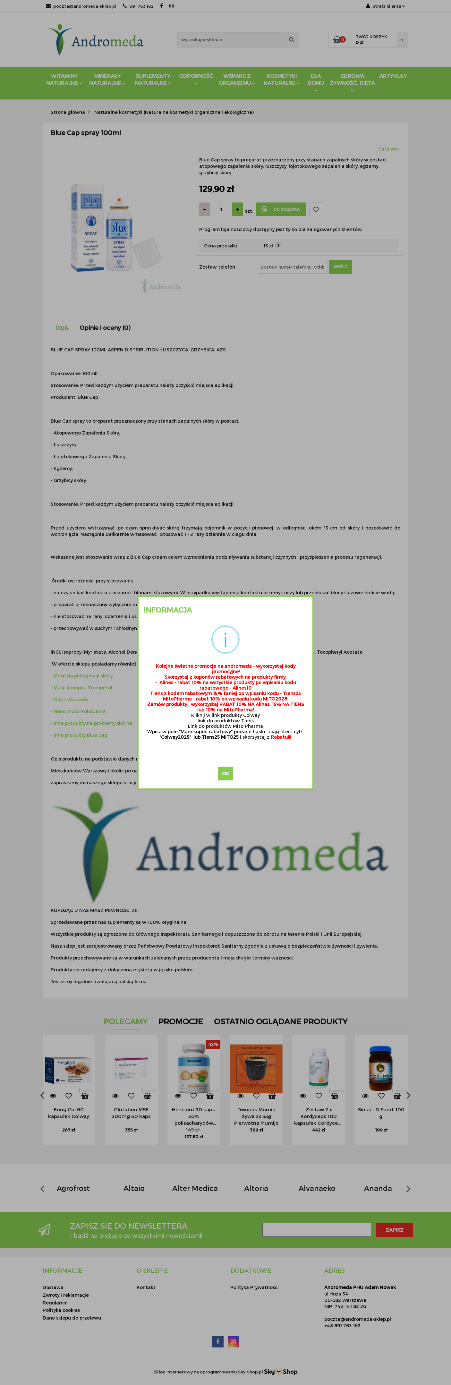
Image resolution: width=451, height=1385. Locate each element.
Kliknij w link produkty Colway (225, 715)
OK (225, 773)
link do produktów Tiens (226, 720)
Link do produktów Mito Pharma (225, 726)
